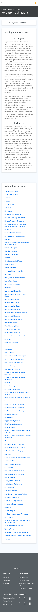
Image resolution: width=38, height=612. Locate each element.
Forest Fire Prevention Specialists (15, 336)
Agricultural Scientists (11, 191)
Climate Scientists (10, 268)
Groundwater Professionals (13, 369)
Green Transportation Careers (14, 362)
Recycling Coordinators (12, 497)
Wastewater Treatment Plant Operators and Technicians (17, 521)
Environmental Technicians (13, 319)
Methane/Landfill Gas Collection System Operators (17, 431)
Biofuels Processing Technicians (15, 218)
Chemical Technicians (11, 254)
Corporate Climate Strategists (14, 271)
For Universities (24, 581)
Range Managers (10, 487)
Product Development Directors (14, 471)
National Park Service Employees (15, 451)
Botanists (8, 239)
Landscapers (9, 417)
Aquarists (8, 198)
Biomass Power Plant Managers (15, 236)
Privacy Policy (7, 601)
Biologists (8, 229)
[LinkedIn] (26, 598)
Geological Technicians (12, 342)
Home (4, 9)
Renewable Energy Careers (13, 501)
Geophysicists (9, 349)
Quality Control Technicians (13, 484)
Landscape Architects (11, 414)
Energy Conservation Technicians (15, 277)
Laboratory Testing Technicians (14, 404)
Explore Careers (14, 9)
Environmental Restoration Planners (16, 312)
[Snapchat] (31, 603)
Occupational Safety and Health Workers (17, 457)
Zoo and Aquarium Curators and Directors (18, 535)
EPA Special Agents (11, 322)
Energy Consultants (11, 281)
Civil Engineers (9, 264)
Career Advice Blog (9, 598)
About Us (6, 578)
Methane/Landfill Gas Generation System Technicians (18, 436)
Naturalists (8, 454)
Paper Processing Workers (13, 464)
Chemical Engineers (11, 251)
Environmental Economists (13, 291)
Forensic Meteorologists (12, 332)
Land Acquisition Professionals (14, 407)
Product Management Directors (15, 474)
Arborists (7, 201)
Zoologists (8, 539)
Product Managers (10, 477)
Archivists (8, 208)
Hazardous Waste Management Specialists (15, 373)
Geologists (8, 346)
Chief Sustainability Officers (13, 261)
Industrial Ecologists (11, 401)
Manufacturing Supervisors (13, 424)
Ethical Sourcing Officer (12, 326)
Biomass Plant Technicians (13, 233)
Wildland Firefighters (11, 529)
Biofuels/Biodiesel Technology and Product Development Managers (15, 225)
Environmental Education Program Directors (15, 295)
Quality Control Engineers (13, 481)
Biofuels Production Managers (14, 221)
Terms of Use (7, 604)
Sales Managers (10, 511)
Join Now (6, 584)
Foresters (8, 339)
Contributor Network (25, 588)
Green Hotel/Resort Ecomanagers (15, 356)
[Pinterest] (26, 603)
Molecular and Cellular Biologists (15, 444)
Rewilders (8, 507)
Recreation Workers (11, 491)
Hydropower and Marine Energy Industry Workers (17, 393)
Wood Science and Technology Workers (17, 532)
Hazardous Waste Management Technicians (15, 378)
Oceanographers (10, 461)
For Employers (23, 578)
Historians (8, 382)
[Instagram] (21, 603)
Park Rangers (9, 467)
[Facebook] (21, 598)
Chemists (8, 258)
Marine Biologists (10, 427)
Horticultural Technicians (12, 389)
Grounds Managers (11, 366)
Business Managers (11, 248)
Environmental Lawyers (12, 303)
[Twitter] (31, 598)
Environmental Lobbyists (12, 306)
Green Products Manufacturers (14, 359)
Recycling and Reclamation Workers (16, 494)
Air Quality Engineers (11, 194)
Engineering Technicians (12, 284)
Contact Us (6, 581)
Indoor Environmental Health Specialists (17, 397)
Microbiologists (9, 441)
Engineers (8, 287)
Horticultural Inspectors (12, 386)
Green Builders (9, 352)
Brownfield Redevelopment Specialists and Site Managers (17, 243)
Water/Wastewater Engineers (14, 526)
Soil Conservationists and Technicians (16, 514)
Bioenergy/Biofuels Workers (13, 214)
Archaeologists (9, 204)
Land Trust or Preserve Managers (15, 411)
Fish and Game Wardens (12, 329)
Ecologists (8, 274)
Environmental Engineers (12, 299)
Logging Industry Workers (13, 421)
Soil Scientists (9, 517)
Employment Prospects (19, 23)
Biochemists (8, 211)
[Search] (35, 3)
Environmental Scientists (12, 316)
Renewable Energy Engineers (14, 504)
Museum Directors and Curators (15, 447)
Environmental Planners (12, 309)
